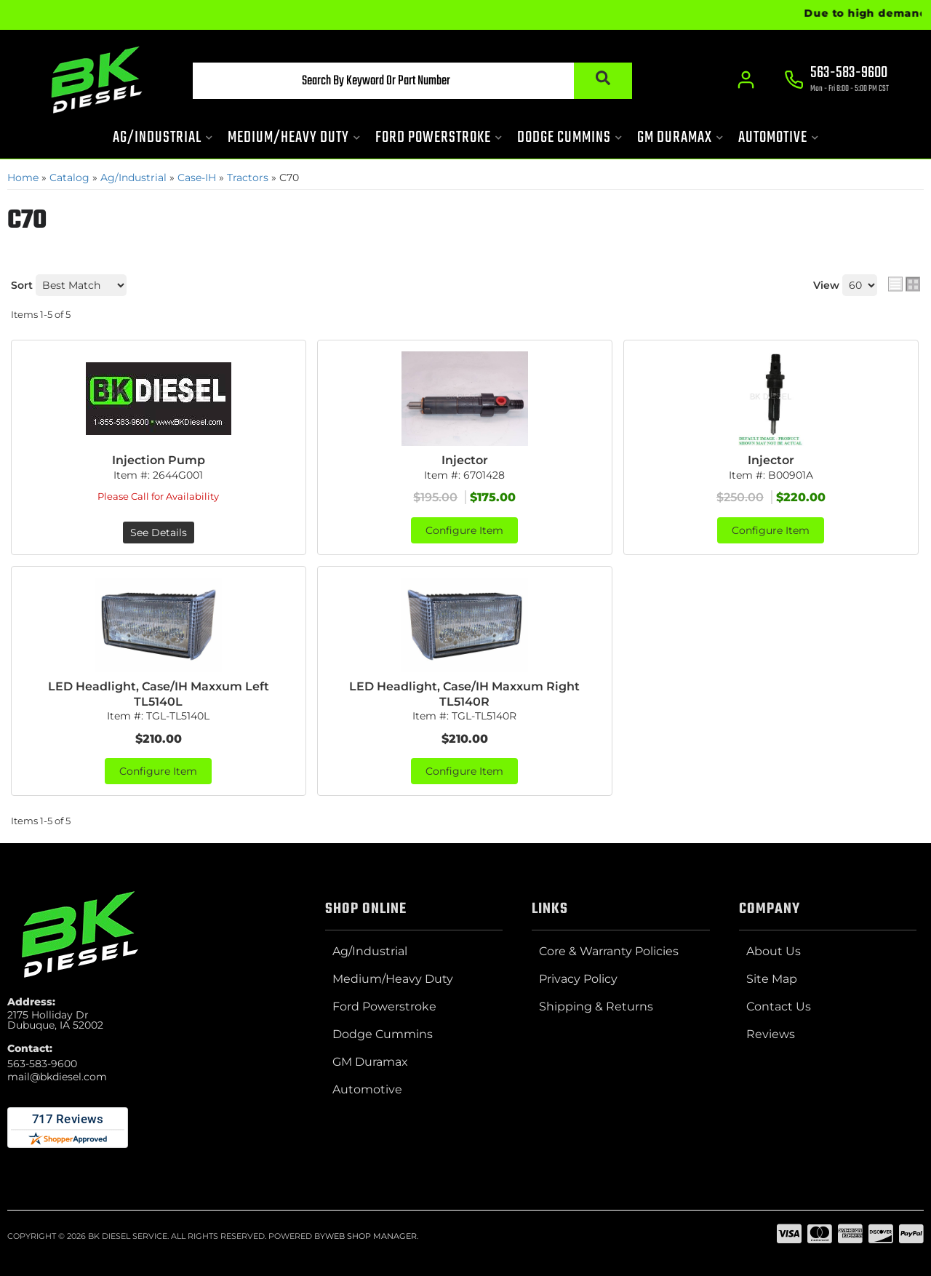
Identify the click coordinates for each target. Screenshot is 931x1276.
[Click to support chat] (836, 81)
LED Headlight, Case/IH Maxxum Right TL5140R (464, 694)
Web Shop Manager (371, 1236)
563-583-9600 (42, 1063)
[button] (412, 81)
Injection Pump (158, 460)
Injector (464, 460)
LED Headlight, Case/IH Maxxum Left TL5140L (158, 694)
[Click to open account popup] (746, 80)
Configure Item (464, 530)
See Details (158, 532)
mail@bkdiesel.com (57, 1077)
